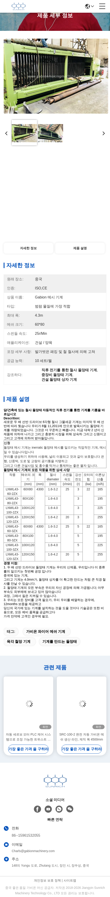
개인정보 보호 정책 (47, 880)
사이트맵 (70, 880)
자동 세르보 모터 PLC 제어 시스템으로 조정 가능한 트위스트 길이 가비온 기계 (28, 737)
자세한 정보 (28, 248)
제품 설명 (80, 248)
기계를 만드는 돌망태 (59, 641)
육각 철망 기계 (18, 641)
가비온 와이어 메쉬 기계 (45, 631)
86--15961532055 (26, 835)
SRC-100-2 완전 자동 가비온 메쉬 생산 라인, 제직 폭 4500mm (81, 737)
